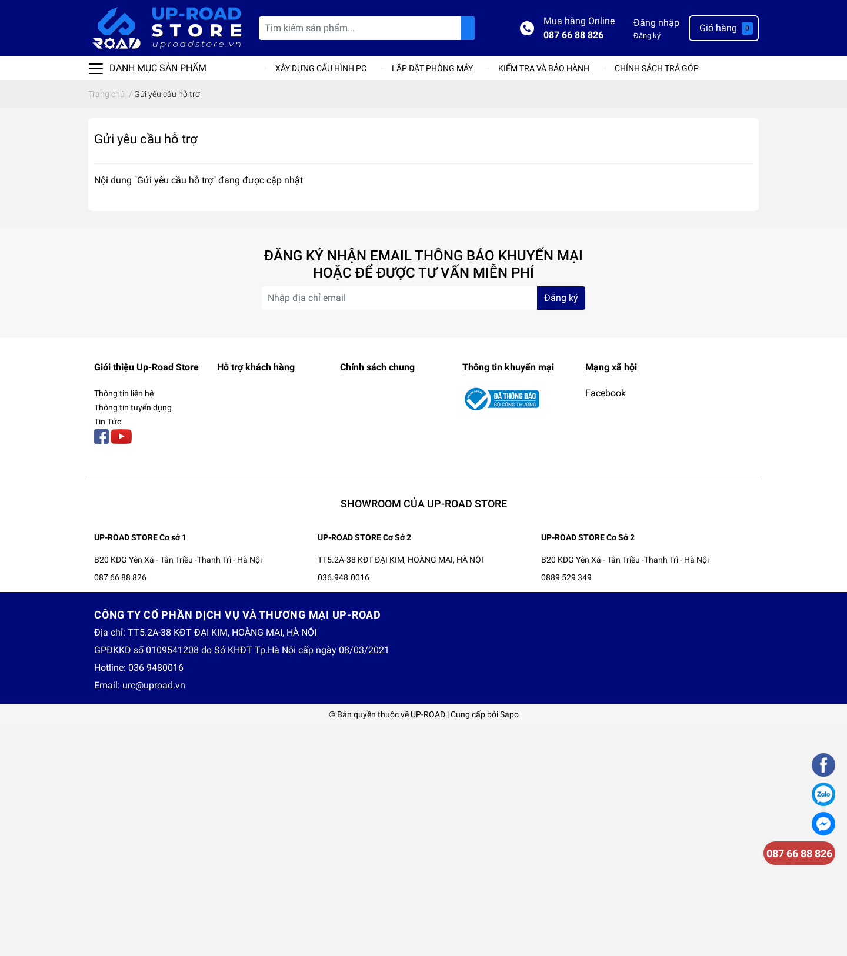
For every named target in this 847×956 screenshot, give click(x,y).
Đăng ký (647, 35)
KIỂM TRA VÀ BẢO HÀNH (543, 68)
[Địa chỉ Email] (423, 298)
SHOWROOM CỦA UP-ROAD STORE (424, 503)
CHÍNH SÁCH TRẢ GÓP (657, 68)
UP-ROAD (428, 714)
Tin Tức (107, 421)
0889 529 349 (566, 577)
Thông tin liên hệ (124, 393)
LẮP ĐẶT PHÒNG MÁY (432, 68)
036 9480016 (156, 667)
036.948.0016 (343, 577)
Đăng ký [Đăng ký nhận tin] (561, 297)
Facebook (605, 393)
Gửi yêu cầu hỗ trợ (146, 138)
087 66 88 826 (573, 35)
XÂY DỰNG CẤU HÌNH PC (320, 68)
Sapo (509, 714)
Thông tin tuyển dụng (133, 407)
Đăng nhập (656, 22)
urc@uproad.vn (153, 685)
